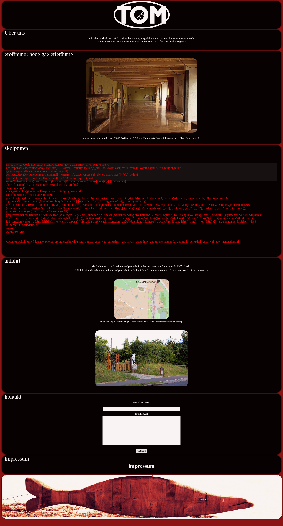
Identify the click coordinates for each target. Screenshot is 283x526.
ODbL (152, 321)
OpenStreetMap (119, 321)
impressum (141, 471)
